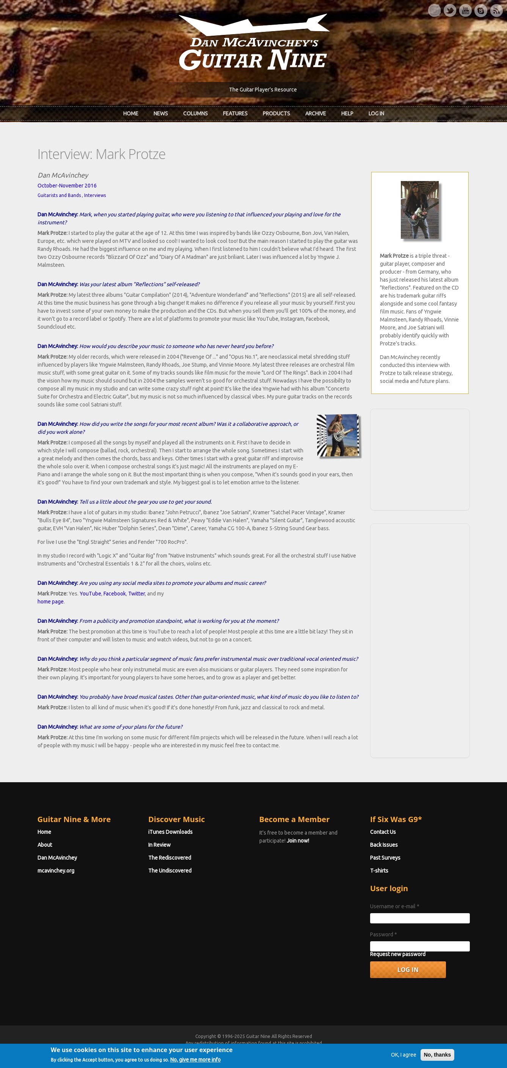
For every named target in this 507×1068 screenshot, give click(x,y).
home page (51, 602)
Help (347, 113)
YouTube (90, 594)
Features (235, 113)
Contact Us (383, 832)
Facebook (115, 594)
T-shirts (379, 871)
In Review (159, 845)
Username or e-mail (394, 906)
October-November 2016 (67, 186)
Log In (376, 113)
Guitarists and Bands (59, 195)
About (45, 845)
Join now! (298, 841)
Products (276, 113)
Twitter (136, 594)
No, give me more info (195, 1063)
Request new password (397, 954)
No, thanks (437, 1058)
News (161, 113)
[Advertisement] (419, 458)
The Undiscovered (169, 871)
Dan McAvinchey (57, 858)
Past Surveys (385, 858)
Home (130, 113)
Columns (195, 113)
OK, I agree (403, 1058)
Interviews (95, 195)
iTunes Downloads (170, 832)
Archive (315, 113)
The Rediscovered (169, 858)
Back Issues (384, 845)
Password (383, 934)
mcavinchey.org (56, 871)
